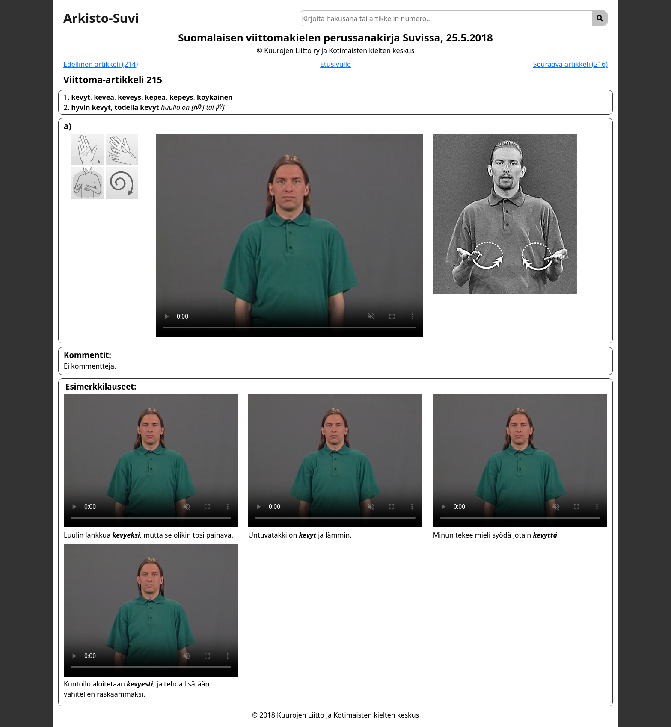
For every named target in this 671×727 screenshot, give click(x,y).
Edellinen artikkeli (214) (100, 64)
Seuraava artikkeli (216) (570, 64)
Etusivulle (335, 64)
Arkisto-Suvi (101, 18)
